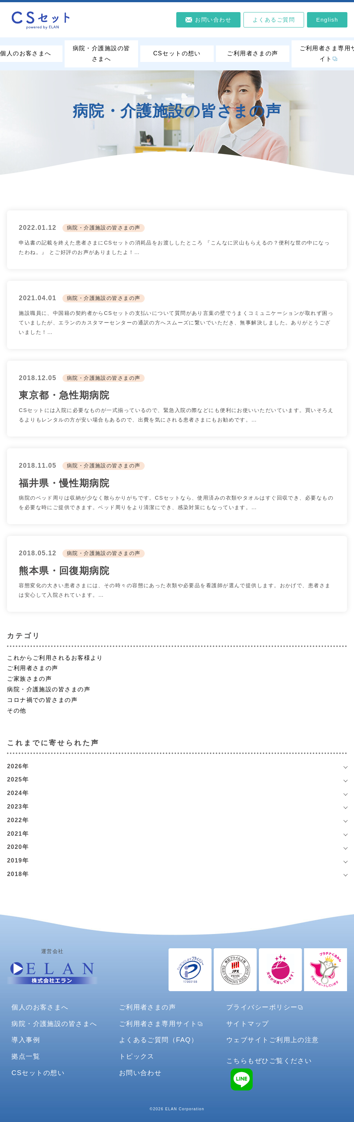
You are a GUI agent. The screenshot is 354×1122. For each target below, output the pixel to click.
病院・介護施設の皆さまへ (101, 53)
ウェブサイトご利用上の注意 (272, 1040)
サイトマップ (247, 1023)
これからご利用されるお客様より (55, 658)
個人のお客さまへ (40, 1007)
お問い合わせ (140, 1073)
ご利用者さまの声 (252, 53)
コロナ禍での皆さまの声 (42, 700)
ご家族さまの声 (29, 679)
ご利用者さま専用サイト (158, 1023)
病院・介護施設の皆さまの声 (104, 228)
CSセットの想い (177, 53)
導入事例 (25, 1040)
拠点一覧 (25, 1056)
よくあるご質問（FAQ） (158, 1040)
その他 (16, 710)
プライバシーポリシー (261, 1007)
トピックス (137, 1056)
